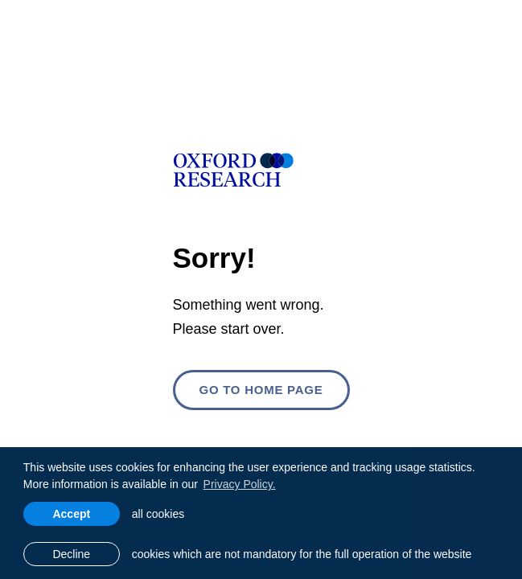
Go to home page (261, 389)
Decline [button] (71, 554)
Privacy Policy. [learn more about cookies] (239, 484)
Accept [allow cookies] (71, 513)
